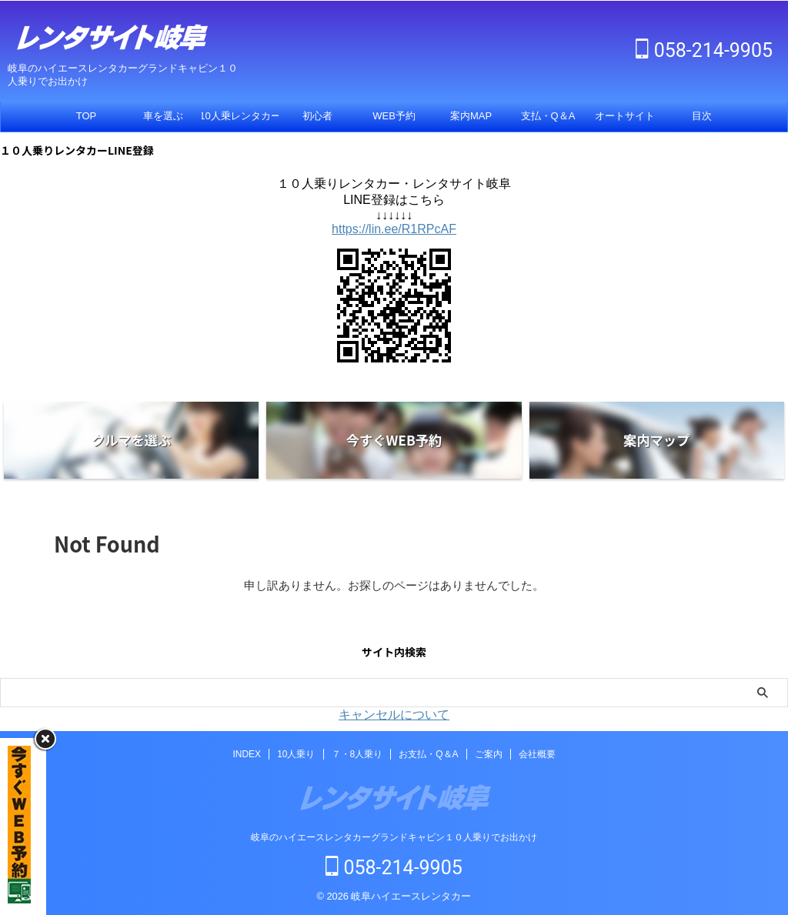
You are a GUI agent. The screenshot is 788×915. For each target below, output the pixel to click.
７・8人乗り (357, 754)
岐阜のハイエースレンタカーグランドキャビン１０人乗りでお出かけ (394, 837)
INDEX (246, 754)
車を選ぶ (163, 116)
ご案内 (489, 754)
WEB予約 (394, 116)
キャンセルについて (394, 714)
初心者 (317, 116)
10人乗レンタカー (240, 116)
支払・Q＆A (548, 116)
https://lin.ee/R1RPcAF (394, 228)
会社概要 (537, 754)
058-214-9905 (704, 50)
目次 (702, 116)
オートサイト (625, 116)
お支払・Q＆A (428, 754)
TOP (86, 116)
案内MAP (471, 116)
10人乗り (296, 754)
